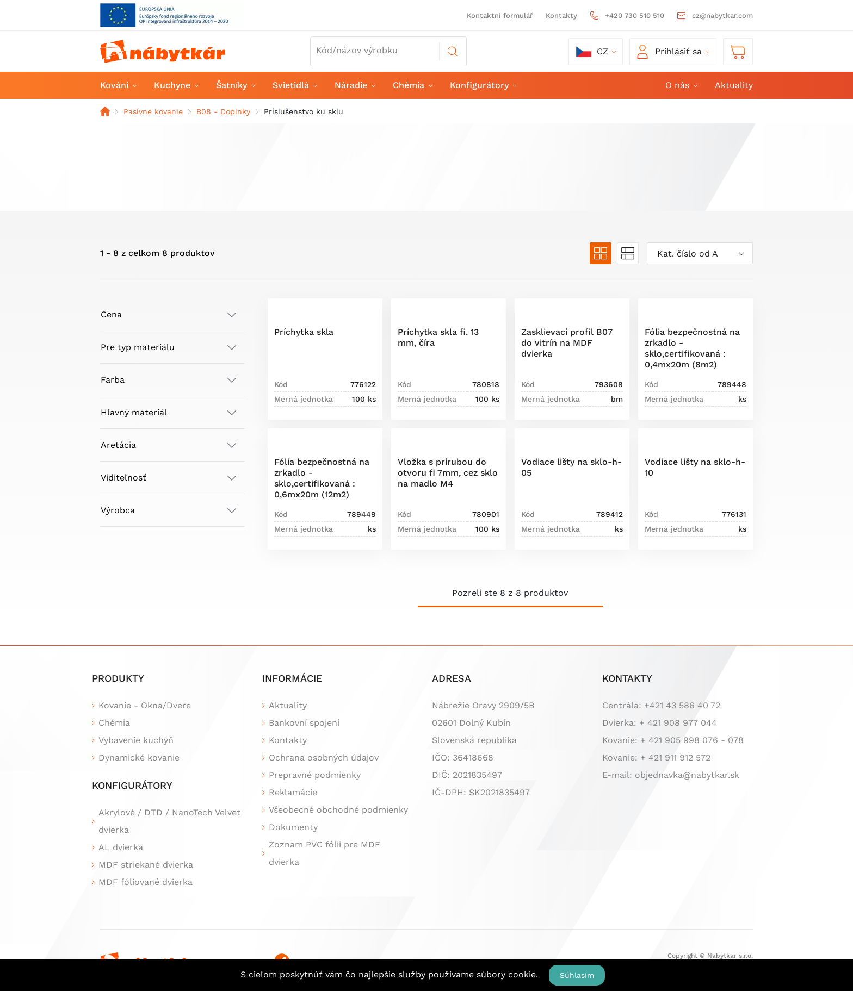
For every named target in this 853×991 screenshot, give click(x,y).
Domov (105, 111)
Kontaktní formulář (500, 15)
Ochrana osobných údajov (324, 757)
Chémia (412, 85)
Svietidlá (294, 85)
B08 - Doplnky (223, 111)
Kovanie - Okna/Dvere (144, 705)
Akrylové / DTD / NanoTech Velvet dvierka (169, 821)
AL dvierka (120, 847)
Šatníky (235, 85)
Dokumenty (293, 827)
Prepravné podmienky (315, 775)
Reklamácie (293, 792)
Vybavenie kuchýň (136, 740)
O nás (680, 85)
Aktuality (734, 85)
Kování (117, 85)
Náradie (354, 85)
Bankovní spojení (304, 723)
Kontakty (561, 15)
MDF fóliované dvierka (145, 882)
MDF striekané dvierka (145, 864)
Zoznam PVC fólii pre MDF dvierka (324, 853)
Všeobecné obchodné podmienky (338, 810)
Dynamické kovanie (139, 757)
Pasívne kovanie (153, 111)
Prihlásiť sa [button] (669, 52)
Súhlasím (577, 975)
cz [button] (592, 51)
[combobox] (700, 253)
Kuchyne (175, 85)
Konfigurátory (483, 85)
